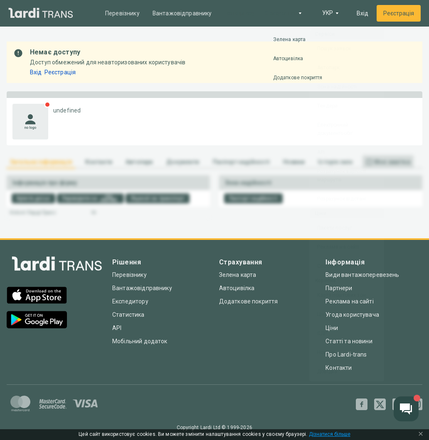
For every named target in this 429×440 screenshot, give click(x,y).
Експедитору (130, 301)
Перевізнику (123, 13)
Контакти (338, 367)
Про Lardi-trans (346, 354)
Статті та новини (348, 341)
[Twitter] (380, 404)
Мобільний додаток (140, 341)
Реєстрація (398, 13)
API (116, 328)
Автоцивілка (237, 288)
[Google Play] (37, 320)
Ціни (331, 328)
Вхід (362, 13)
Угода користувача (352, 314)
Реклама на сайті (349, 301)
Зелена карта (237, 274)
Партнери (338, 288)
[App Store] (37, 296)
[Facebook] (361, 404)
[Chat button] (406, 408)
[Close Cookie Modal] (421, 434)
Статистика (128, 314)
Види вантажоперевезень (362, 274)
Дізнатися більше (329, 434)
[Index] (57, 266)
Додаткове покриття (248, 301)
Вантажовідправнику (183, 13)
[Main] (40, 13)
